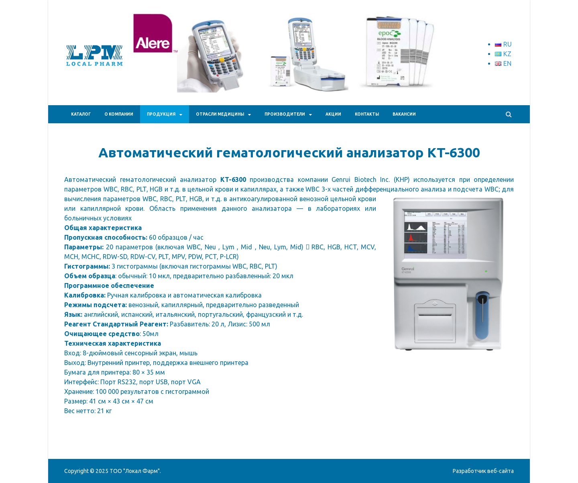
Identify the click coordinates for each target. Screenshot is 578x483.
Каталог (81, 114)
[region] (293, 66)
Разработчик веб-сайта (483, 471)
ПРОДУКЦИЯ (161, 114)
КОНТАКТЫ (367, 114)
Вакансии (404, 114)
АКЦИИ (333, 114)
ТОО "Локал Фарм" (135, 471)
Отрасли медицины (220, 114)
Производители (285, 114)
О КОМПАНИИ (118, 114)
